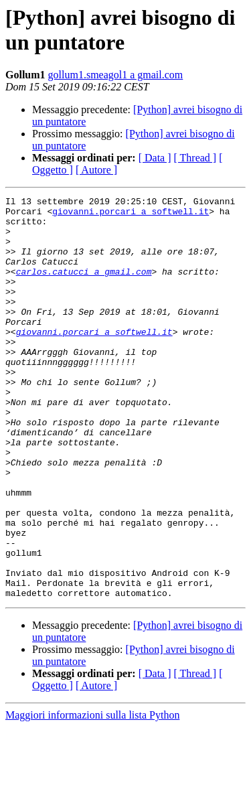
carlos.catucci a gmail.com (84, 287)
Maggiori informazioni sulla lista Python (92, 795)
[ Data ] (155, 157)
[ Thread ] (195, 157)
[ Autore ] (96, 169)
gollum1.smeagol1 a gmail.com (115, 74)
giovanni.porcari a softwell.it (130, 215)
